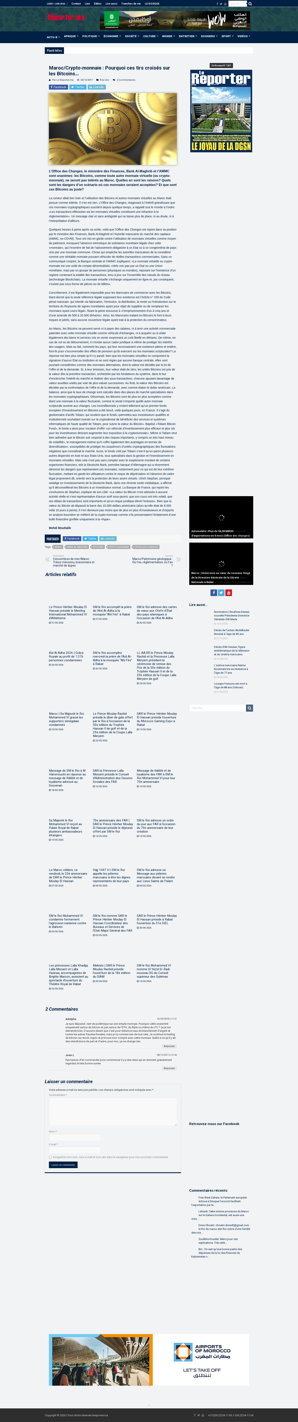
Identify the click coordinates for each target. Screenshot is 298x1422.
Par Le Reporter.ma (62, 80)
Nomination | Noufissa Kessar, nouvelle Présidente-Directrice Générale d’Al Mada (232, 615)
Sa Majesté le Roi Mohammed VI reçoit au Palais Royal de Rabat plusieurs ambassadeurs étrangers (65, 828)
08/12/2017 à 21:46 (167, 1055)
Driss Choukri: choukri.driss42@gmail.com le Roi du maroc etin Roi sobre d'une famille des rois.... (220, 1229)
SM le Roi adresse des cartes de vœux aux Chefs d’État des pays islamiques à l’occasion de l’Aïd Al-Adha (157, 612)
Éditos (98, 3)
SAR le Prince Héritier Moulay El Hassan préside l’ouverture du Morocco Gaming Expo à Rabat (157, 719)
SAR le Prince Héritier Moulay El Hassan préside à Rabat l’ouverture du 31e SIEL (157, 919)
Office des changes (146, 547)
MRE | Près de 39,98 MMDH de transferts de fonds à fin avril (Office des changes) (113, 50)
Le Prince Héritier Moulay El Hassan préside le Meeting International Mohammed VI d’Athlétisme (68, 612)
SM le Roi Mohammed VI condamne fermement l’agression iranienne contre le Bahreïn (67, 921)
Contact (76, 3)
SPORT (226, 36)
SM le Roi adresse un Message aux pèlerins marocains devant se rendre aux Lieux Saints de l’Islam (156, 875)
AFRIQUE (70, 36)
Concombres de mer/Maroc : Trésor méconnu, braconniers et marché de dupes (74, 561)
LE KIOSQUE (152, 3)
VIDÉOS (243, 36)
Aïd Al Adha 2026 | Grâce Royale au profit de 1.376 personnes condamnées (66, 656)
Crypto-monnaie (119, 547)
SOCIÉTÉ (131, 36)
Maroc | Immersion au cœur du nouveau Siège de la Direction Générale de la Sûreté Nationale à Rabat (220, 578)
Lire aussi (111, 3)
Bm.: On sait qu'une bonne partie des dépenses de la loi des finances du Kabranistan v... (216, 1253)
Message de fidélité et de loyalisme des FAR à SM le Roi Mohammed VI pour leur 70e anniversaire (156, 776)
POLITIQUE (89, 36)
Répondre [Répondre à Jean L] (169, 1068)
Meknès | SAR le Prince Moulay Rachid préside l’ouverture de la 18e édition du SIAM (111, 971)
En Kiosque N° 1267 (221, 65)
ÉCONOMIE (111, 36)
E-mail (53, 1144)
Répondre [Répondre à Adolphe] (169, 1046)
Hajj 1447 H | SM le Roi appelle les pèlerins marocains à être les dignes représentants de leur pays (111, 875)
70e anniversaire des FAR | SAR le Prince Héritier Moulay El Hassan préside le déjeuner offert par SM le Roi (113, 826)
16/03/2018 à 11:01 (167, 1018)
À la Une (104, 80)
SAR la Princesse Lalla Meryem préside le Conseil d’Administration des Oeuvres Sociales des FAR (112, 776)
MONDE (167, 36)
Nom (53, 1131)
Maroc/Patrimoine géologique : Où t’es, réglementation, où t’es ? (151, 561)
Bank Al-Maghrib (77, 547)
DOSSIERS (208, 36)
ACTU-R (52, 37)
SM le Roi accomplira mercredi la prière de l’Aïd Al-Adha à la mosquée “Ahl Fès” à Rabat (112, 658)
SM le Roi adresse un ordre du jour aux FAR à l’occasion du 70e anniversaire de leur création (156, 826)
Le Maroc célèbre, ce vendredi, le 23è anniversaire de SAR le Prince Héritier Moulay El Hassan (68, 875)
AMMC (58, 547)
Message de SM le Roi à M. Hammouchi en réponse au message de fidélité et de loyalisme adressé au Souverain (67, 778)
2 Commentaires (126, 80)
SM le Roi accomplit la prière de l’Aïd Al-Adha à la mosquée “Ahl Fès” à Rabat (112, 610)
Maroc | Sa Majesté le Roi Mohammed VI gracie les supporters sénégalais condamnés (66, 719)
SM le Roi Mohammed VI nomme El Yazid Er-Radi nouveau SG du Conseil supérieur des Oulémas (154, 971)
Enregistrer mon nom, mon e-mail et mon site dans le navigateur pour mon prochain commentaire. (111, 1157)
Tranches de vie (131, 3)
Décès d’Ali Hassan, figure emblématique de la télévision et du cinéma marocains (232, 650)
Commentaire (58, 1095)
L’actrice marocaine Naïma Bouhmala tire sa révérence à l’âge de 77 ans (231, 669)
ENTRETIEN (186, 36)
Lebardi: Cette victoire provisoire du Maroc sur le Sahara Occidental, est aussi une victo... (220, 1215)
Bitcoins (98, 547)
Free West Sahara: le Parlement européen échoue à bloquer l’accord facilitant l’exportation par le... (219, 1201)
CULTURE (149, 36)
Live (87, 3)
